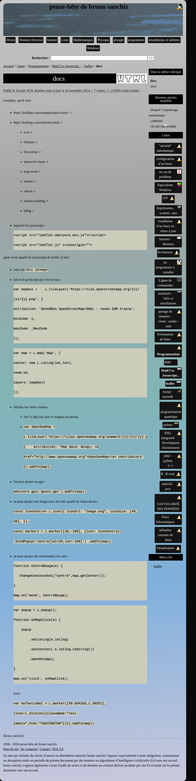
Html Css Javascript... (66, 66)
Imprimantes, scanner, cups (168, 210)
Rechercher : (41, 58)
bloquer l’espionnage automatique (163, 112)
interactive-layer (34, 161)
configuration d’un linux (168, 160)
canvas (28, 191)
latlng (27, 210)
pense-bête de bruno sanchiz (116, 6)
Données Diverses (31, 40)
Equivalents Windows (169, 187)
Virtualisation (168, 548)
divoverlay (31, 152)
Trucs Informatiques (168, 519)
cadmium (156, 121)
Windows (93, 48)
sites (153, 86)
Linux (65, 40)
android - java (171, 486)
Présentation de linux (169, 336)
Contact (45, 749)
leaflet (88, 66)
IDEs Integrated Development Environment (171, 440)
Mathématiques (83, 40)
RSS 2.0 (57, 749)
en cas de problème (170, 174)
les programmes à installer (168, 267)
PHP (171, 362)
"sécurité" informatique (169, 147)
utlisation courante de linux (169, 535)
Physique (103, 40)
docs (153, 81)
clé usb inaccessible (163, 126)
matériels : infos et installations (169, 298)
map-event (31, 171)
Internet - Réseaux (170, 241)
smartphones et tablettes (164, 40)
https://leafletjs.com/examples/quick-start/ (41, 112)
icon (26, 132)
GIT (168, 198)
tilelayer (29, 142)
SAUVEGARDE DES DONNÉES (169, 503)
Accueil (8, 66)
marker (28, 181)
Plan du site (11, 749)
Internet (52, 40)
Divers (10, 40)
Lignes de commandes (169, 282)
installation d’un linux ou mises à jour (168, 226)
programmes (136, 40)
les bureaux (168, 252)
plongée (118, 40)
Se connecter (29, 749)
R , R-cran (171, 474)
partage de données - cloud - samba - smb (169, 318)
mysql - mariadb (171, 393)
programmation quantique (171, 410)
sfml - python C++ (172, 460)
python (170, 424)
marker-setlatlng (34, 201)
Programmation (38, 66)
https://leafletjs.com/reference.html (36, 122)
